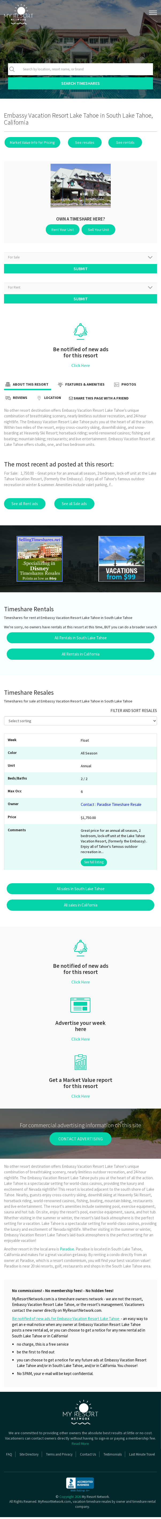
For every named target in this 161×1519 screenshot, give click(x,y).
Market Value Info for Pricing (31, 142)
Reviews (15, 400)
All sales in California (80, 906)
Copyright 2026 (70, 1498)
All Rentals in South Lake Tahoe (81, 639)
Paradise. (67, 1250)
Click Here (80, 367)
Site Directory (29, 1456)
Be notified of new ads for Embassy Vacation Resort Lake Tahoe (66, 1320)
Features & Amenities (80, 387)
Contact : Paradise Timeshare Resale (111, 806)
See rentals (120, 142)
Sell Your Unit (97, 229)
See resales (82, 142)
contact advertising (80, 1140)
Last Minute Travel (142, 1456)
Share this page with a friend (99, 400)
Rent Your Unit (64, 229)
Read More (80, 1445)
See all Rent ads (24, 505)
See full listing (93, 864)
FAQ (9, 1456)
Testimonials (112, 1456)
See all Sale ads (74, 505)
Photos (124, 387)
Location (48, 400)
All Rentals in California (80, 655)
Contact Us (88, 1456)
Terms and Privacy (59, 1456)
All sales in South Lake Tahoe (81, 890)
